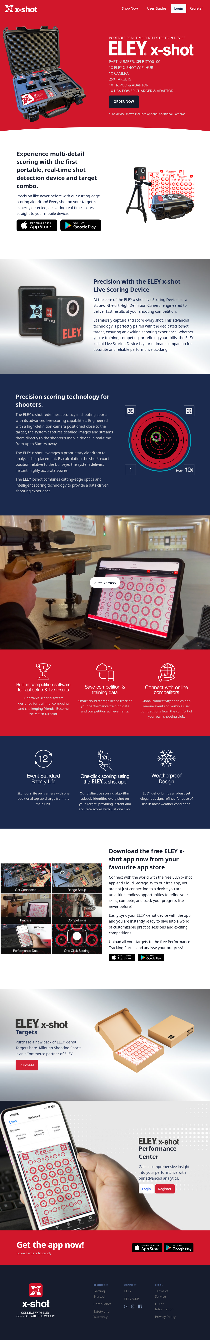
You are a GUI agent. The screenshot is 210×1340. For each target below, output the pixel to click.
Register (196, 8)
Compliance (102, 1304)
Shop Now (130, 8)
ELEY (127, 1291)
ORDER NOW (124, 101)
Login (178, 8)
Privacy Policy (165, 1316)
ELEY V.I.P (131, 1298)
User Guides (156, 8)
